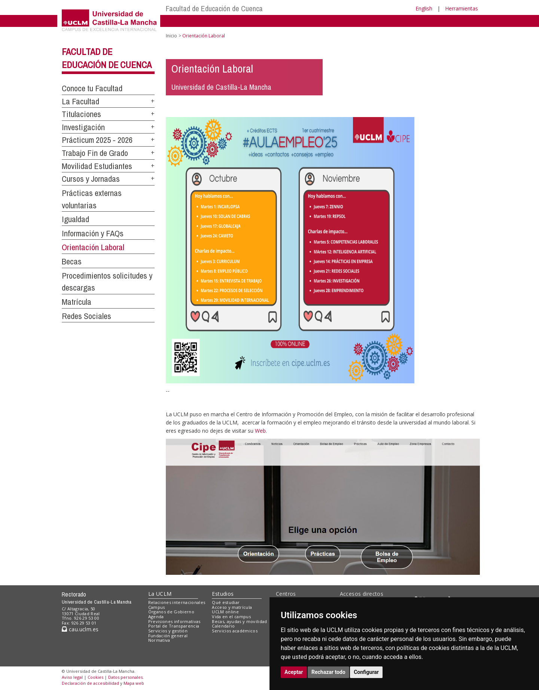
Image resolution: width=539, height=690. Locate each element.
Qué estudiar (226, 602)
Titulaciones (81, 114)
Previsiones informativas (174, 621)
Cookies (95, 677)
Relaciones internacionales (176, 602)
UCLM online (225, 611)
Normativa (159, 640)
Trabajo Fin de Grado (95, 153)
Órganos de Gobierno (171, 611)
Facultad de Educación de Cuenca (214, 8)
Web (260, 430)
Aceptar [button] (293, 672)
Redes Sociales (86, 316)
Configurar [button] (366, 672)
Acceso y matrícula (232, 607)
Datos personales (125, 677)
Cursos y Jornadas (91, 178)
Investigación (83, 127)
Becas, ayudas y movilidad (239, 621)
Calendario (223, 626)
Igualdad (75, 219)
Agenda (156, 616)
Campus (156, 607)
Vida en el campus (231, 616)
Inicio (171, 36)
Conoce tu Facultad (92, 88)
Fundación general (168, 635)
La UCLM (160, 593)
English (423, 8)
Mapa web (134, 683)
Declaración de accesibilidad (90, 683)
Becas (72, 261)
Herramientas (461, 8)
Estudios (223, 593)
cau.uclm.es (80, 629)
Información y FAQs (93, 233)
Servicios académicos (235, 631)
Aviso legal (72, 677)
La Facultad (80, 101)
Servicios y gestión (168, 631)
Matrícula (76, 301)
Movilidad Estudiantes (97, 166)
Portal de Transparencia (174, 626)
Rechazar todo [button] (328, 672)
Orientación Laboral (93, 247)
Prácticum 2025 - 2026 (97, 139)
